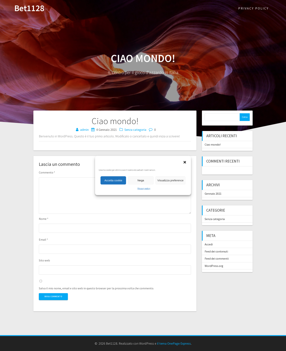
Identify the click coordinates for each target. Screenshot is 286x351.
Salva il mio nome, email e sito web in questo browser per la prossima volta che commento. (96, 288)
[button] (185, 162)
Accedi (209, 244)
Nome (43, 219)
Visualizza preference (170, 180)
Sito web (44, 260)
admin (84, 130)
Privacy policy (144, 188)
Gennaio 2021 (213, 193)
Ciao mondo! (213, 144)
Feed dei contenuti (216, 251)
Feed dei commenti (217, 258)
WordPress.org (214, 266)
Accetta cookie (113, 180)
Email (43, 239)
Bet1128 (29, 8)
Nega (141, 180)
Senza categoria (135, 130)
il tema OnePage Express (174, 343)
